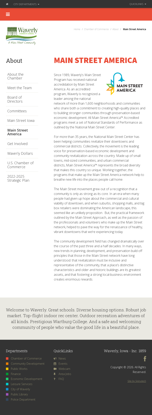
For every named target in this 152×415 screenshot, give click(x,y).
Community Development (25, 363)
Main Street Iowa (20, 121)
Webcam (62, 369)
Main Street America (17, 132)
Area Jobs (62, 374)
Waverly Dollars (20, 154)
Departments (26, 4)
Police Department (20, 399)
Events (60, 363)
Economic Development (24, 379)
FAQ (59, 379)
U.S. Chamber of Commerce (20, 165)
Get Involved (17, 144)
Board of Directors (15, 99)
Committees (17, 111)
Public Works (17, 369)
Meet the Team (19, 88)
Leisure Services (19, 384)
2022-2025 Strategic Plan (18, 178)
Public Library (17, 394)
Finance (13, 374)
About (14, 60)
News (60, 358)
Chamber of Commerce (24, 358)
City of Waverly (18, 389)
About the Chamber (15, 76)
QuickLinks (137, 4)
